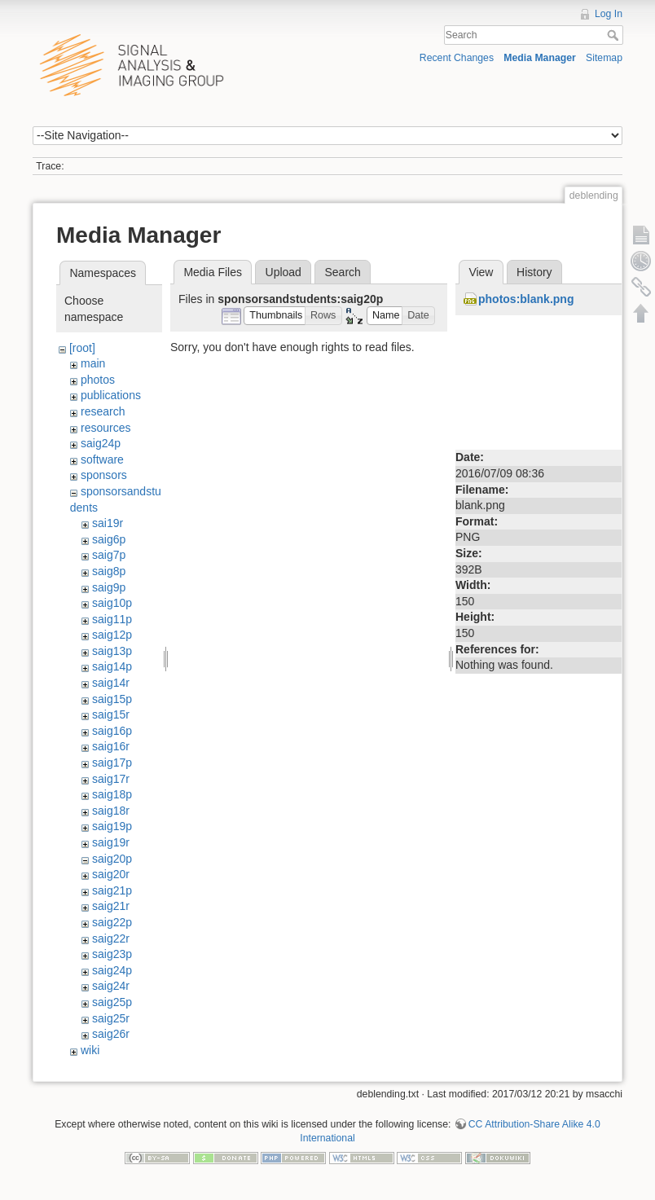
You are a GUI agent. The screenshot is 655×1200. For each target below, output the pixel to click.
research (103, 411)
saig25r (111, 1018)
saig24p (101, 443)
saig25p (112, 1002)
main (93, 363)
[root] (82, 347)
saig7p (108, 554)
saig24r (111, 985)
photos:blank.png (526, 298)
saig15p (112, 698)
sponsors (104, 474)
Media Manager (539, 58)
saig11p (112, 619)
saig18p (112, 794)
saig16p (112, 730)
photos (98, 379)
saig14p (112, 666)
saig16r (111, 746)
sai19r (107, 523)
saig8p (108, 571)
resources (105, 427)
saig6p (108, 539)
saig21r (111, 905)
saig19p (112, 826)
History (534, 272)
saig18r (111, 810)
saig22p (112, 922)
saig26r (111, 1033)
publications (111, 395)
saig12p (112, 634)
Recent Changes (457, 58)
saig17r (111, 778)
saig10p (112, 602)
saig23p (112, 953)
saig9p (108, 587)
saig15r (111, 714)
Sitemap (604, 58)
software (102, 459)
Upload (283, 272)
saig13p (112, 650)
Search (614, 35)
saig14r (111, 682)
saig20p (112, 858)
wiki (90, 1050)
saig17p (112, 762)
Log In (608, 14)
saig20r (111, 874)
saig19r (111, 842)
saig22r (111, 938)
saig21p (112, 890)
